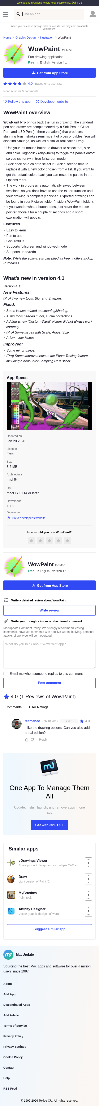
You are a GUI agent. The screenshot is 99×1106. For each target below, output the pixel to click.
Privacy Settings (14, 1047)
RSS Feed (10, 1088)
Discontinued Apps (16, 1005)
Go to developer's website (26, 518)
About (7, 984)
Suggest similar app (49, 929)
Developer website (52, 101)
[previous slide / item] (10, 406)
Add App (9, 994)
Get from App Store (49, 72)
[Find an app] (18, 14)
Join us (77, 2)
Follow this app (17, 101)
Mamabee (32, 721)
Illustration (46, 37)
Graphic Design (26, 37)
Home (7, 37)
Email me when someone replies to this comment (46, 673)
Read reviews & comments (20, 91)
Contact (8, 1068)
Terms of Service (15, 1026)
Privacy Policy (13, 1036)
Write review (49, 610)
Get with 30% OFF (49, 825)
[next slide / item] (89, 406)
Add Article (11, 1015)
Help (6, 1078)
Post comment (49, 683)
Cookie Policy (13, 1057)
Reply (43, 739)
